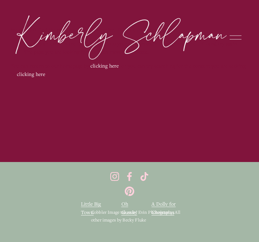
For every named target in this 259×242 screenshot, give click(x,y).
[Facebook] (129, 176)
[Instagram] (114, 176)
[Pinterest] (129, 191)
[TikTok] (144, 176)
